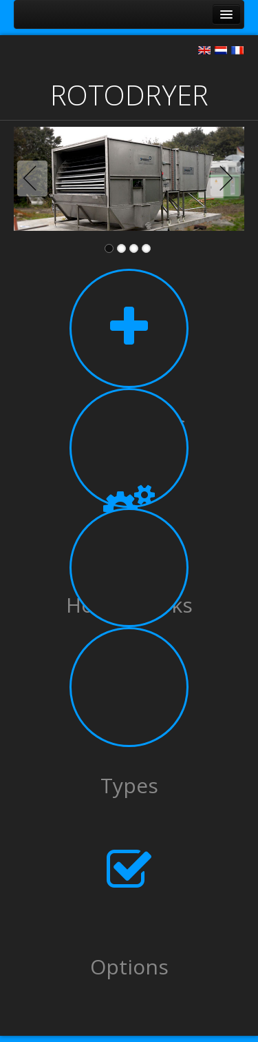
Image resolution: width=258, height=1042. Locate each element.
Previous (35, 178)
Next (223, 178)
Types (129, 785)
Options (129, 966)
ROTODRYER (129, 95)
